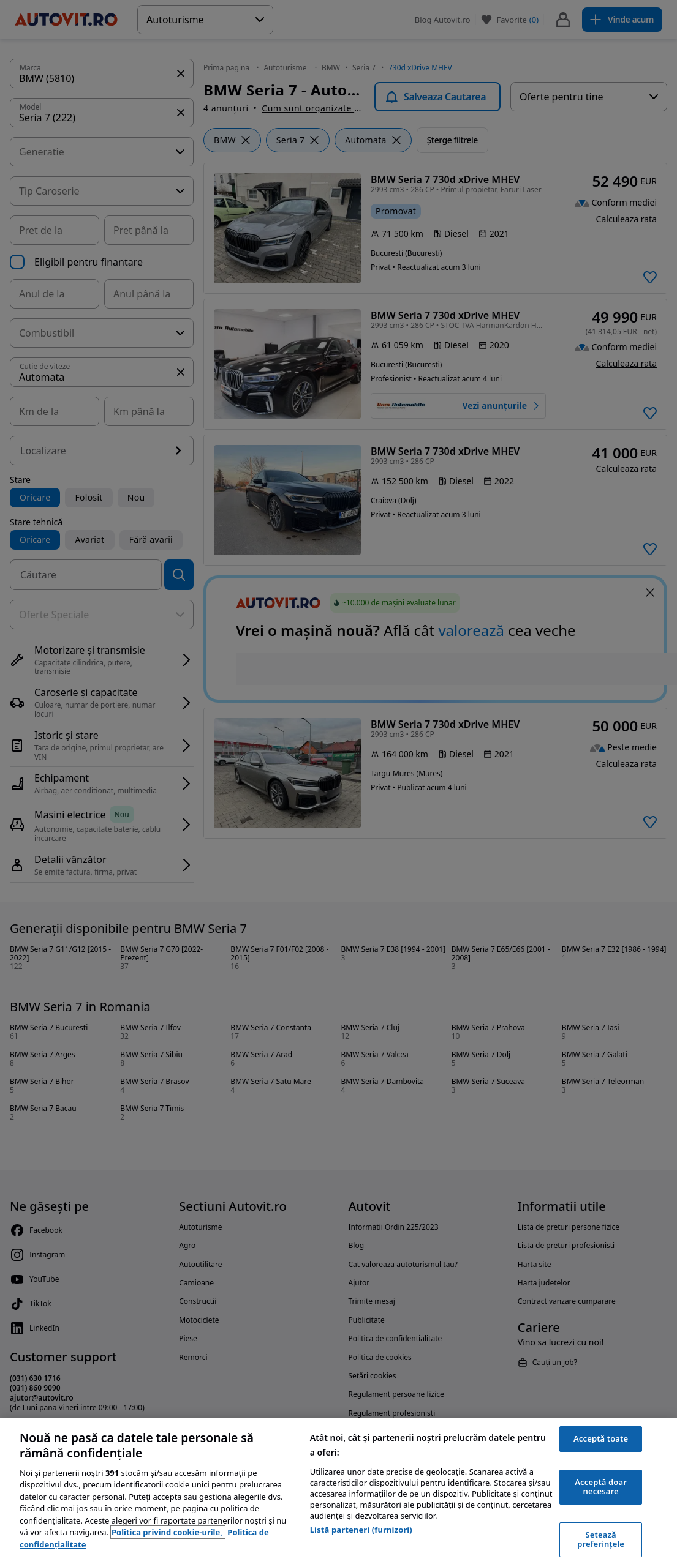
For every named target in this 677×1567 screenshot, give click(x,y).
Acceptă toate (600, 1438)
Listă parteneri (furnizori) (361, 1529)
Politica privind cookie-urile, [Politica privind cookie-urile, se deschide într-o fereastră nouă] (168, 1532)
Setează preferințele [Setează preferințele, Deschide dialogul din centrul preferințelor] (600, 1539)
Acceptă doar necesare (601, 1486)
